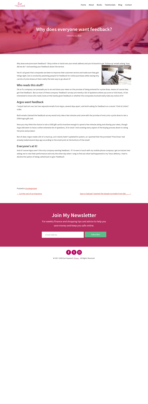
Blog (120, 5)
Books (99, 5)
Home (83, 5)
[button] (68, 252)
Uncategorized (31, 188)
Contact (128, 5)
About (91, 5)
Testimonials (110, 5)
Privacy (76, 258)
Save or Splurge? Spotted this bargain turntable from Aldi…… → (104, 193)
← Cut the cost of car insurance (30, 193)
